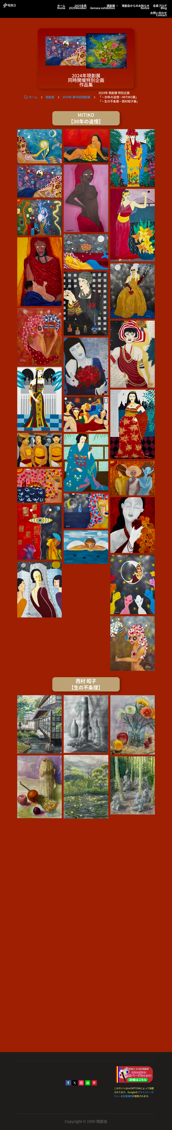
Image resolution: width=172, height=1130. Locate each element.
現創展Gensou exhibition (102, 7)
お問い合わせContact (158, 14)
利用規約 (127, 1096)
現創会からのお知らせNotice (135, 7)
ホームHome (61, 7)
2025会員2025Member (78, 7)
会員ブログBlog (160, 7)
